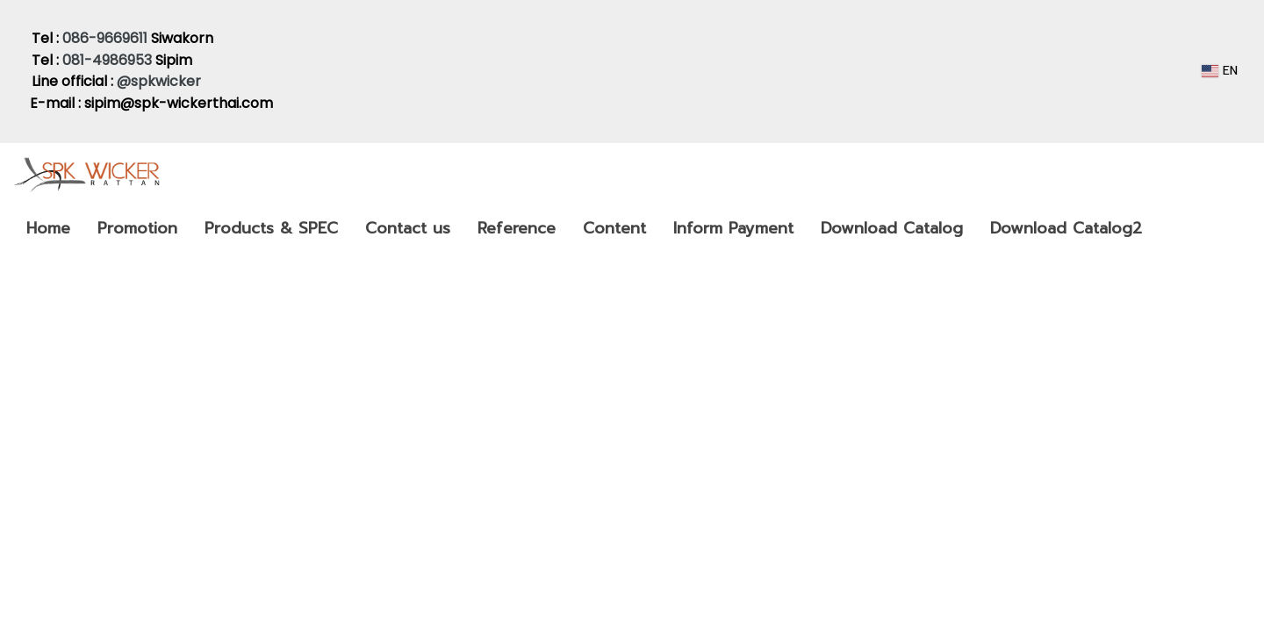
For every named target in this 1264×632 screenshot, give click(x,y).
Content (614, 228)
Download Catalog (892, 228)
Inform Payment (733, 228)
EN (1220, 70)
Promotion (137, 228)
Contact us (407, 228)
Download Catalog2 (1066, 228)
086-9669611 (104, 38)
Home (48, 228)
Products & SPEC (271, 228)
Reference (517, 228)
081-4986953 (107, 60)
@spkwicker (161, 81)
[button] (1171, 228)
